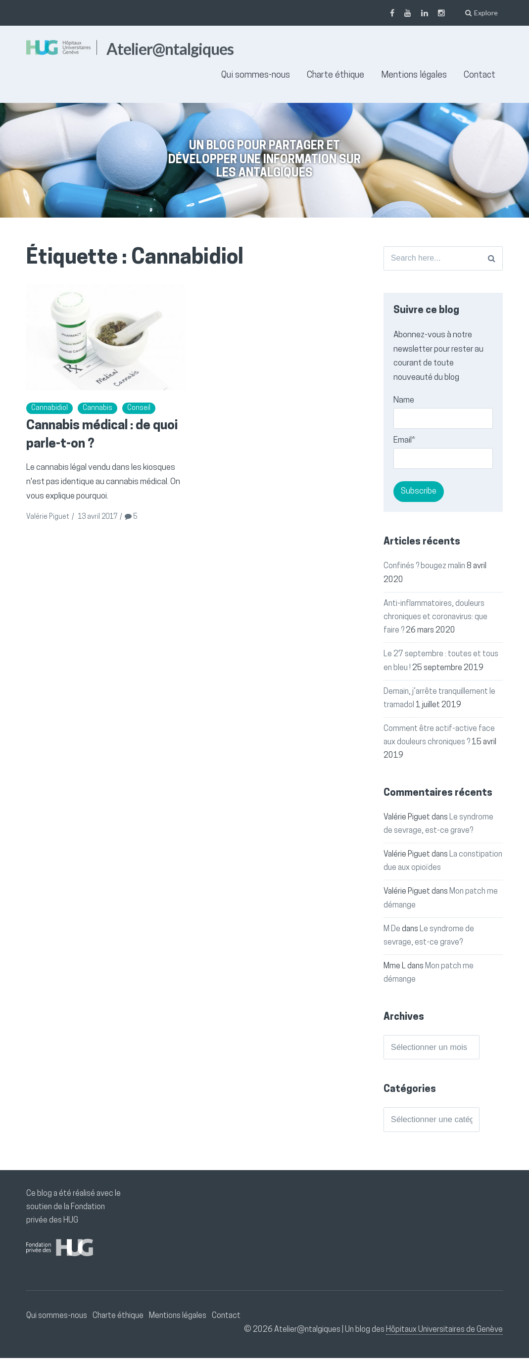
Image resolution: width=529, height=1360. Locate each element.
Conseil (138, 408)
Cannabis (97, 408)
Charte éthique (335, 75)
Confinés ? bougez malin (424, 567)
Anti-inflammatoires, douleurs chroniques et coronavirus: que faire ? (435, 617)
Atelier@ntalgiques (170, 48)
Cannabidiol (49, 408)
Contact (479, 75)
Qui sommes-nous (255, 75)
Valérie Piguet (47, 517)
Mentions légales (414, 75)
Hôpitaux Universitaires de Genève (444, 1332)
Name (443, 413)
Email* (443, 453)
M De (392, 930)
